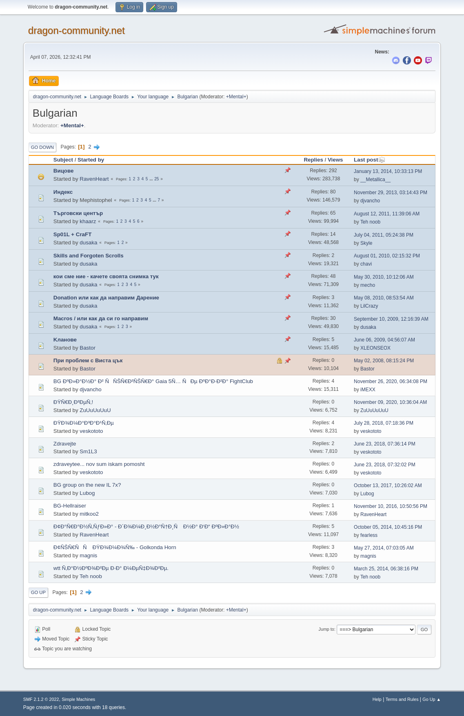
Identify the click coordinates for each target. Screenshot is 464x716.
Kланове (65, 340)
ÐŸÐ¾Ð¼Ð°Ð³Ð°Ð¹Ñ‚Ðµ (83, 423)
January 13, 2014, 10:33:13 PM (388, 171)
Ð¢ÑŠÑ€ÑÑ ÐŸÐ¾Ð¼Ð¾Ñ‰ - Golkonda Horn (114, 547)
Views (335, 160)
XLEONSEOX (375, 348)
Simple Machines (78, 699)
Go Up (38, 592)
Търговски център (78, 213)
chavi (366, 264)
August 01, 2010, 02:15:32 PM (387, 256)
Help (377, 699)
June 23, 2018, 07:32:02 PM (384, 465)
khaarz (88, 221)
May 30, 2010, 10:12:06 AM (384, 277)
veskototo (91, 431)
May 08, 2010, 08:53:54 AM (384, 298)
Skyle (366, 243)
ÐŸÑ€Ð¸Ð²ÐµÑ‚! (73, 402)
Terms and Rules (402, 699)
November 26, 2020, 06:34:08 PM (390, 381)
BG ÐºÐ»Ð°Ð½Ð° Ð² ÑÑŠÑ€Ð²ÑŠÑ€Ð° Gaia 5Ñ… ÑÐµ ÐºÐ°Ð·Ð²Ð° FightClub (153, 381)
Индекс (63, 192)
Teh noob (370, 222)
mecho (367, 285)
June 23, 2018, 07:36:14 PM (384, 444)
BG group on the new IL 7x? (87, 485)
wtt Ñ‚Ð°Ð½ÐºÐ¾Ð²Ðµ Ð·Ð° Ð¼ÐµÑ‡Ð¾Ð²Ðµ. (111, 568)
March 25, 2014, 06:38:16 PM (386, 569)
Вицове (63, 171)
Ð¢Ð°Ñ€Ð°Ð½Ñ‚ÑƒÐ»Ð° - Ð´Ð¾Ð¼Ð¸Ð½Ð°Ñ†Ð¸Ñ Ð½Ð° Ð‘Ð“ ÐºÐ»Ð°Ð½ (146, 526)
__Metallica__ (375, 179)
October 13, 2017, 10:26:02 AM (388, 485)
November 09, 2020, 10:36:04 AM (390, 402)
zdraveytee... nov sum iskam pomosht (99, 464)
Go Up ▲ (431, 699)
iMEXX (367, 389)
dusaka (88, 242)
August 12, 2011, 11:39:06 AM (387, 214)
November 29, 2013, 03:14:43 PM (390, 192)
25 (156, 179)
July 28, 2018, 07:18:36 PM (383, 423)
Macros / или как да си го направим (100, 318)
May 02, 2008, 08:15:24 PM (384, 361)
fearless (368, 535)
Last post (369, 160)
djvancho (370, 201)
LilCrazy (369, 306)
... (151, 179)
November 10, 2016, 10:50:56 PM (390, 506)
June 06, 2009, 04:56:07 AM (384, 340)
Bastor (87, 348)
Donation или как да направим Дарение (106, 298)
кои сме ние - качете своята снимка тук (106, 276)
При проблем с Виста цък (88, 360)
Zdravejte (64, 444)
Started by (91, 160)
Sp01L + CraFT (72, 234)
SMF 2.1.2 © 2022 (41, 699)
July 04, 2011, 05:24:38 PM (383, 235)
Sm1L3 (88, 451)
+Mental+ (236, 97)
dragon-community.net (76, 30)
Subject (63, 160)
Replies (313, 160)
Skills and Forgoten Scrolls (88, 256)
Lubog (87, 493)
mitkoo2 (89, 514)
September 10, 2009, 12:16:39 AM (391, 319)
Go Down (42, 147)
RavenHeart (94, 179)
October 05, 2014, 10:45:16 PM (388, 527)
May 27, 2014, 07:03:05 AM (384, 548)
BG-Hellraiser (69, 506)
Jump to (326, 629)
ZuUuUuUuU (95, 410)
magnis (88, 555)
